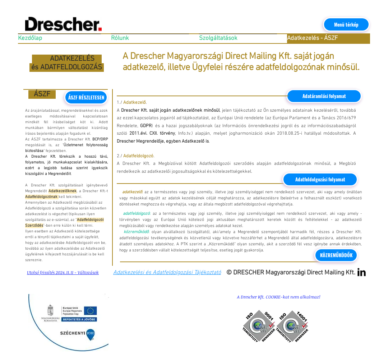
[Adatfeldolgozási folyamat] (320, 179)
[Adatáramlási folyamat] (324, 96)
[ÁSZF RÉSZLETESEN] (86, 97)
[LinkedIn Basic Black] (361, 272)
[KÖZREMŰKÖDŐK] (336, 255)
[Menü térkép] (346, 24)
